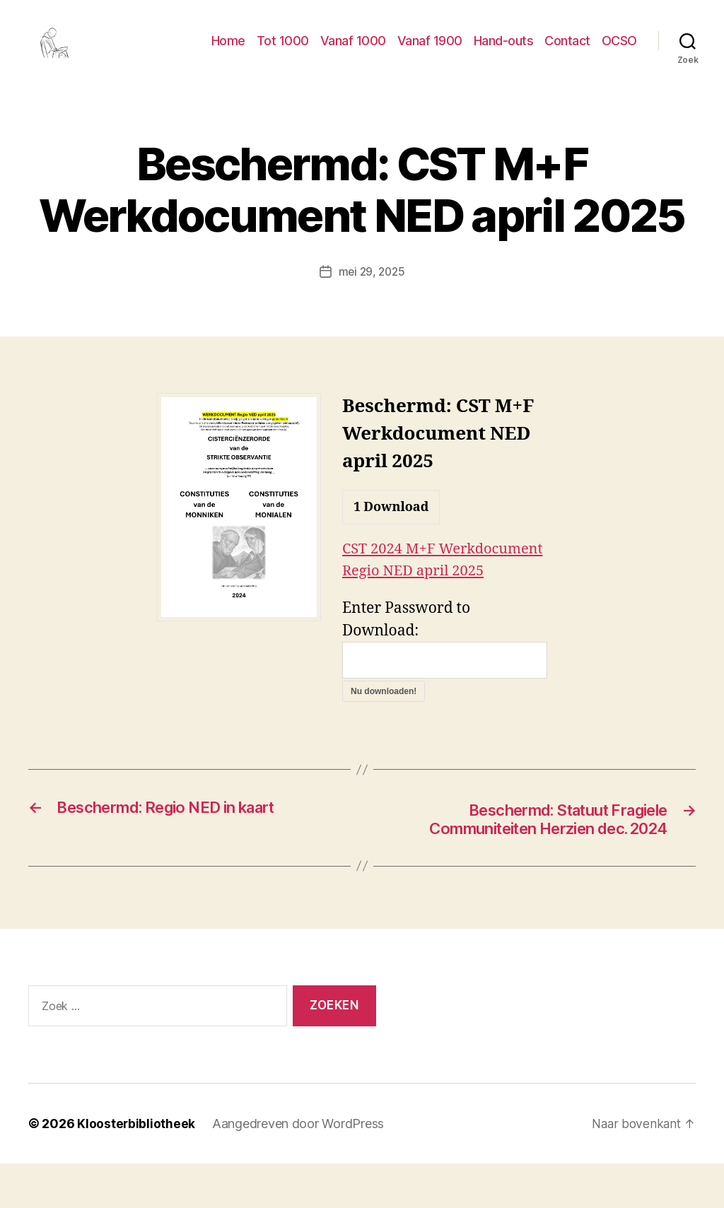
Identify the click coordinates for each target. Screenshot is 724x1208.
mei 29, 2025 (372, 293)
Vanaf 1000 (353, 51)
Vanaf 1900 (429, 51)
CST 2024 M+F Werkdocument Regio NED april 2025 (435, 592)
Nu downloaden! (383, 734)
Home (228, 51)
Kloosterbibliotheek (136, 1168)
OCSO (619, 51)
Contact (567, 51)
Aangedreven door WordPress (299, 1168)
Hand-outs (504, 51)
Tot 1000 (283, 51)
